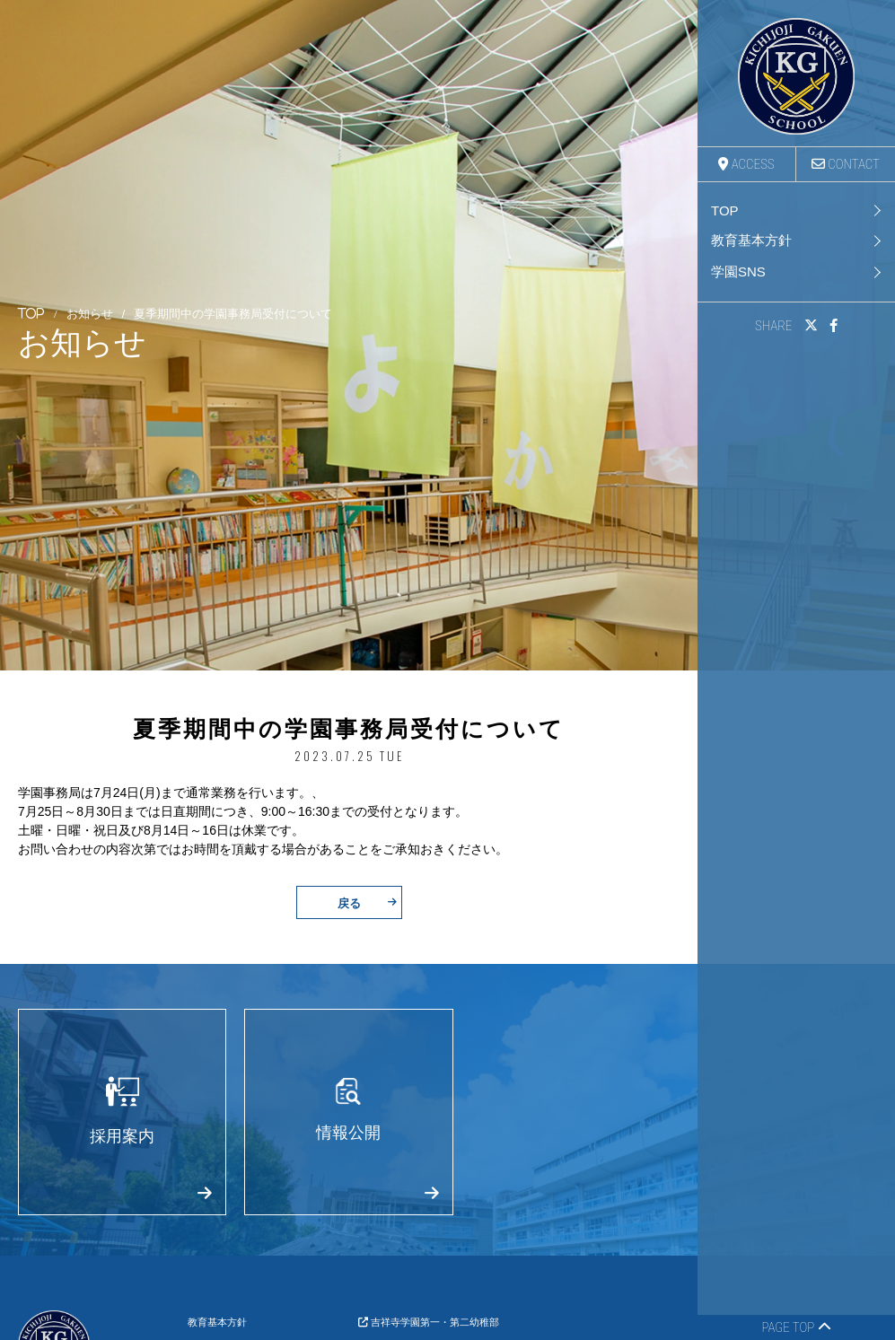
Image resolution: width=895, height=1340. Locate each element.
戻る (367, 902)
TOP (725, 210)
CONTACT (846, 164)
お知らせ (89, 314)
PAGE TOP (795, 1327)
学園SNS (738, 271)
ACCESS (746, 164)
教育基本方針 (751, 240)
